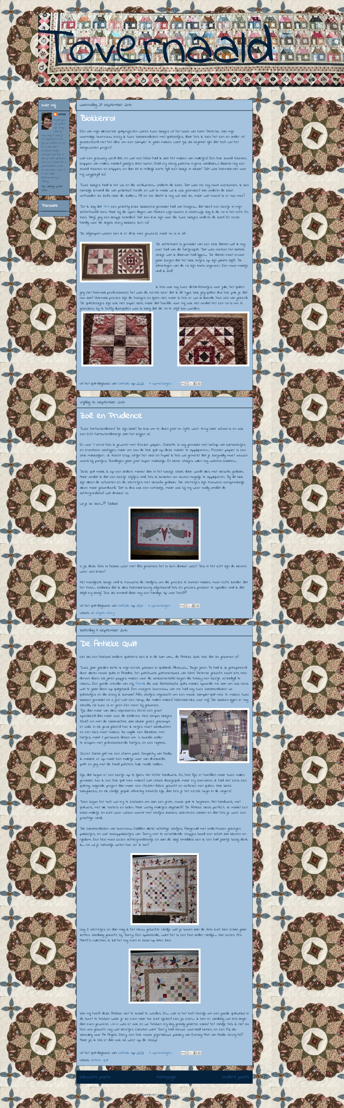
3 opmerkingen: (160, 606)
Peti (106, 207)
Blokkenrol (97, 119)
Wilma (115, 1024)
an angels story (103, 613)
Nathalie (62, 114)
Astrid (140, 684)
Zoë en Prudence (111, 416)
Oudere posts (235, 1077)
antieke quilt (99, 1060)
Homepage (166, 1077)
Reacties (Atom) (176, 1095)
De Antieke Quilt (108, 644)
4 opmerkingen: (161, 383)
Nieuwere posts (95, 1077)
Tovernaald (156, 50)
